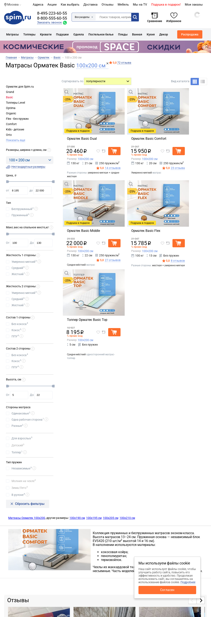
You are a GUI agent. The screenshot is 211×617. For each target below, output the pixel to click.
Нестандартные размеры (28, 166)
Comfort (11, 124)
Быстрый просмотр (85, 91)
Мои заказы (194, 4)
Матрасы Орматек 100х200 (26, 518)
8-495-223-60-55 (52, 13)
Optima (10, 108)
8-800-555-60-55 (52, 18)
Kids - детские (15, 129)
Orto (9, 134)
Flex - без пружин (17, 118)
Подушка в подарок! (166, 4)
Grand (10, 92)
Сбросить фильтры (30, 504)
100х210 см (127, 518)
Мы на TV (140, 4)
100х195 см (94, 518)
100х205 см (110, 518)
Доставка (90, 4)
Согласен (167, 590)
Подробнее (188, 582)
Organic (11, 113)
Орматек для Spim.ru (20, 86)
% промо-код (75, 154)
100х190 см (77, 518)
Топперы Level (15, 102)
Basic (9, 97)
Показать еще (15, 140)
